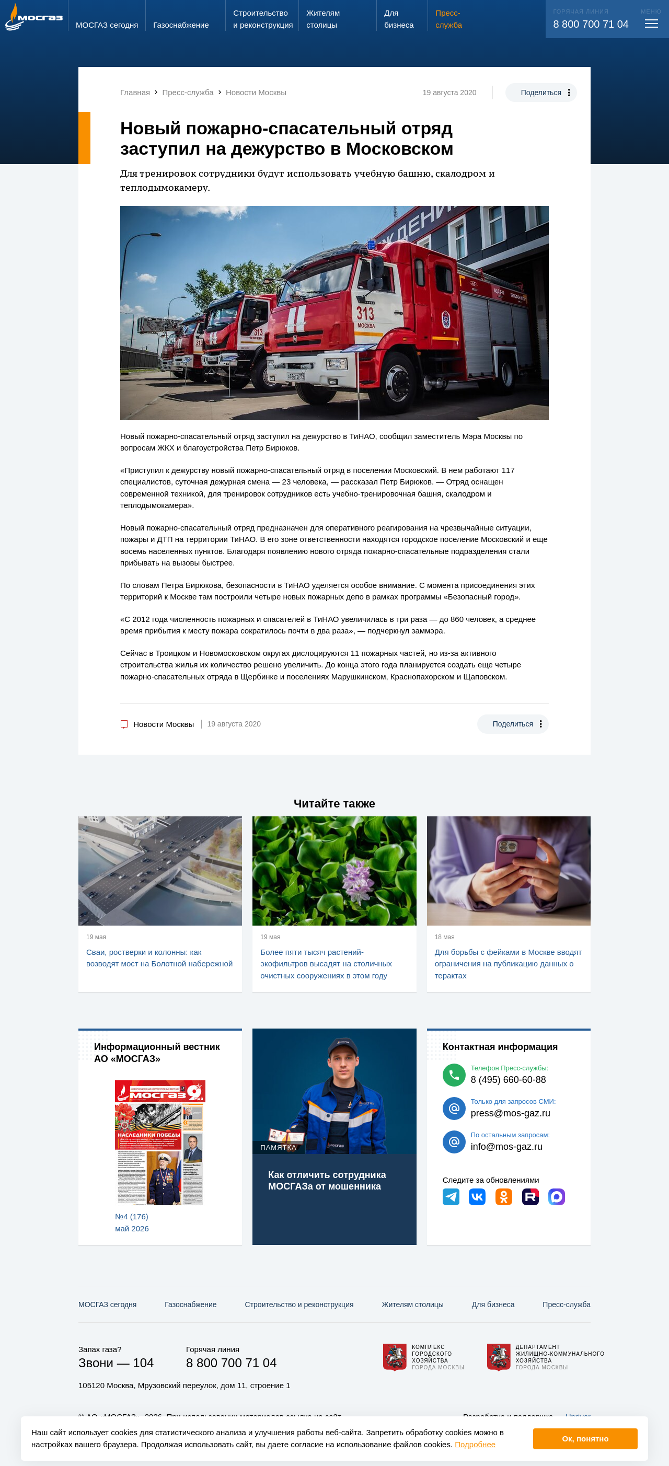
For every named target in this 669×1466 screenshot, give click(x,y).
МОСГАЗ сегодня (107, 1304)
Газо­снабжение (190, 1304)
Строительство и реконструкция (299, 1304)
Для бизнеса (493, 1304)
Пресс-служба (567, 1304)
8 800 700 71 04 (591, 24)
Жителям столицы (412, 1304)
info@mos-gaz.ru (507, 1146)
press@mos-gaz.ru (510, 1113)
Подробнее (475, 1444)
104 (143, 1363)
